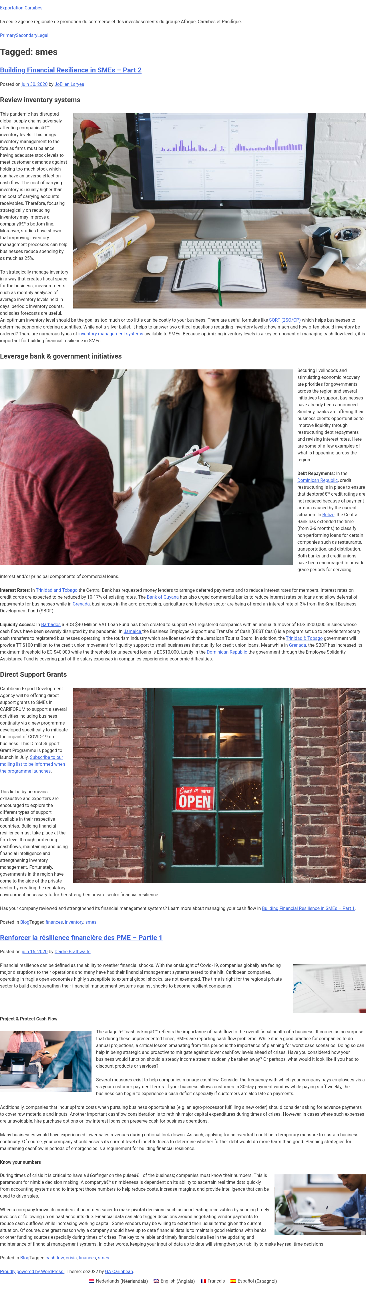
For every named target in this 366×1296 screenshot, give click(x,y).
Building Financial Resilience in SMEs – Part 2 (71, 70)
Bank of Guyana (163, 597)
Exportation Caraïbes (21, 8)
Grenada (81, 604)
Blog (24, 922)
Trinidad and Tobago (56, 590)
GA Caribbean (119, 1271)
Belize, (328, 514)
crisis (71, 1258)
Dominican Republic (317, 480)
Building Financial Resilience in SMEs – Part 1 (308, 908)
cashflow (55, 1258)
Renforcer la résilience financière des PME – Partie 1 (81, 938)
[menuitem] (118, 1281)
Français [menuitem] (216, 1281)
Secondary (26, 35)
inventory (74, 922)
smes (90, 922)
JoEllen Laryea (69, 84)
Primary (8, 35)
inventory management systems (110, 334)
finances (54, 922)
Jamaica (133, 631)
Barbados (51, 624)
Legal (42, 35)
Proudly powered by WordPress (32, 1271)
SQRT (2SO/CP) (285, 320)
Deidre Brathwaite (73, 951)
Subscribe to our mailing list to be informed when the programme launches (32, 764)
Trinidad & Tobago (304, 638)
